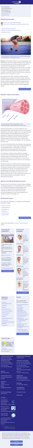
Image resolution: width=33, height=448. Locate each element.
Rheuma (4, 316)
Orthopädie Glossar (21, 392)
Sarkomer (28, 144)
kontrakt (9, 61)
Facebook (16, 223)
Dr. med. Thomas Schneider (25, 236)
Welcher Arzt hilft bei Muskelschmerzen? (11, 30)
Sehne (2, 136)
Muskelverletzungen (6, 32)
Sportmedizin (20, 187)
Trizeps (18, 173)
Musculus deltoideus (16, 140)
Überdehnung (27, 56)
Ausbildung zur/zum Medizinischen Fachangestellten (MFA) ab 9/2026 (22, 325)
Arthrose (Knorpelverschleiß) (6, 303)
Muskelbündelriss (6, 207)
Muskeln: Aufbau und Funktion (9, 28)
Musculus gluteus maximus (15, 70)
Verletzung (5, 84)
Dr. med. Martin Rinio (22, 365)
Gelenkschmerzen (6, 309)
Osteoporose (5, 314)
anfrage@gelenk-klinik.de (7, 268)
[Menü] (1, 2)
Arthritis (4, 307)
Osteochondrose (6, 312)
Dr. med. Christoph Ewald (22, 372)
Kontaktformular (5, 15)
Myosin (23, 145)
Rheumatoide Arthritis (7, 318)
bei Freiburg (6, 377)
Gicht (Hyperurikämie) (7, 311)
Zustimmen (16, 441)
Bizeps (2, 173)
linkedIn (2, 224)
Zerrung (17, 79)
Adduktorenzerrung (6, 205)
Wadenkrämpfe (5, 214)
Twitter (20, 223)
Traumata (3, 78)
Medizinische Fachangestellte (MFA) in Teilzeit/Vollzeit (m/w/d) (22, 320)
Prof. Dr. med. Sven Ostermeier (25, 247)
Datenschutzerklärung (25, 438)
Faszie (11, 132)
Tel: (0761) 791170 (5, 13)
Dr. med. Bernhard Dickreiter (23, 380)
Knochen (10, 136)
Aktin (18, 145)
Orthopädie (12, 187)
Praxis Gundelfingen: (6, 257)
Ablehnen (16, 444)
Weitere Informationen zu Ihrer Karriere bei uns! (23, 330)
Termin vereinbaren (25, 89)
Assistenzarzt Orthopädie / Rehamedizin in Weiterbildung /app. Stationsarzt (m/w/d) (22, 310)
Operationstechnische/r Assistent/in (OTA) (22, 315)
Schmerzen (4, 325)
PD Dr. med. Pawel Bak (22, 378)
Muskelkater (4, 211)
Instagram (25, 223)
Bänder (29, 184)
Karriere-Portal (22, 333)
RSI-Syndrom (5, 320)
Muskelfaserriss (5, 209)
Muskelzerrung (5, 213)
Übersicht (4, 305)
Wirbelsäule (25, 289)
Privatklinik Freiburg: (6, 263)
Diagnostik (9, 192)
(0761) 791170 (6, 255)
